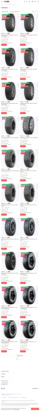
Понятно (35, 408)
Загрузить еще (20, 355)
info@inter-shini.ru (4, 384)
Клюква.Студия (8, 394)
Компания (3, 373)
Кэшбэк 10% (4, 19)
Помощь (2, 376)
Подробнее (17, 409)
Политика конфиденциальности (13, 397)
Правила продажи (23, 397)
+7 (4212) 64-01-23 (4, 382)
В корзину (4, 44)
